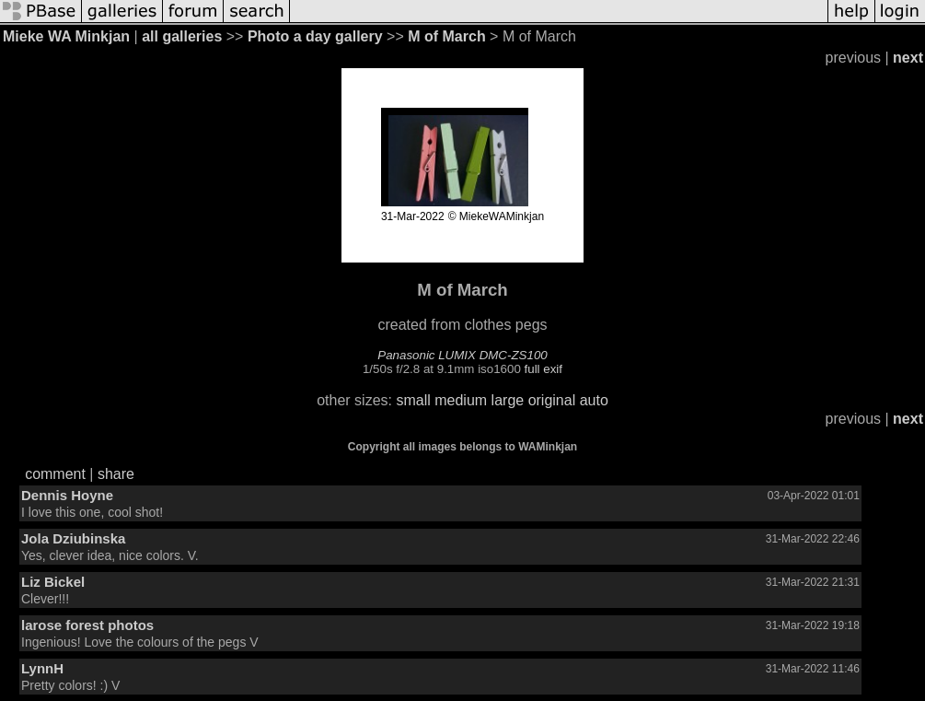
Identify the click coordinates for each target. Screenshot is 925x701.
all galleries (182, 36)
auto (594, 400)
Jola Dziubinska (73, 538)
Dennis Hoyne (67, 495)
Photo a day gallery (315, 36)
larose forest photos (87, 625)
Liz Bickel (53, 582)
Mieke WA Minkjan (66, 36)
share (116, 474)
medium (460, 400)
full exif (543, 369)
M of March (446, 36)
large (508, 400)
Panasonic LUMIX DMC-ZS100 (462, 355)
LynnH (42, 668)
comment (55, 474)
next (908, 57)
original (552, 400)
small (413, 400)
